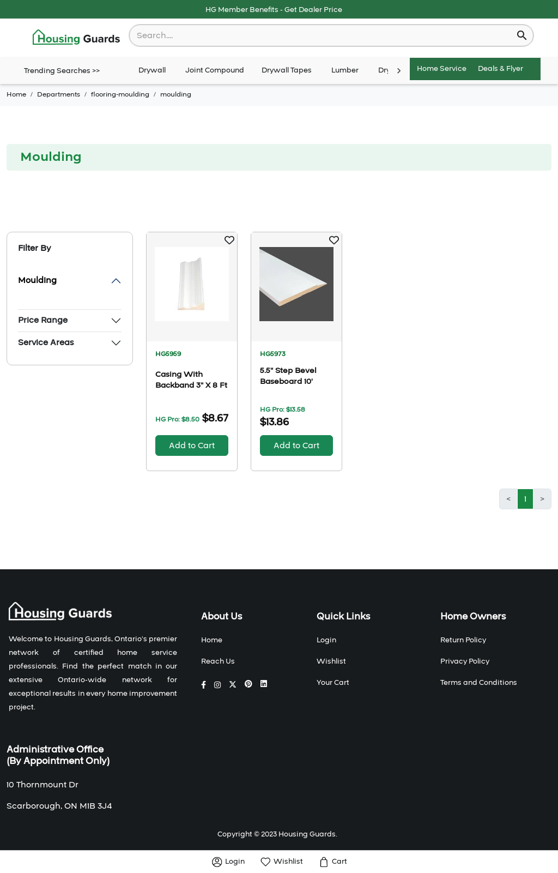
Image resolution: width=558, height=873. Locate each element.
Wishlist (331, 661)
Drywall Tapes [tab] (286, 71)
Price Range (43, 320)
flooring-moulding (120, 94)
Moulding (37, 280)
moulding (175, 94)
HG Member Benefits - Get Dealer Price (273, 9)
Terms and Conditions (478, 682)
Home (16, 94)
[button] (229, 240)
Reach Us (218, 661)
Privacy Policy (464, 661)
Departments (58, 94)
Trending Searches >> (62, 70)
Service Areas (46, 342)
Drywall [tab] (152, 71)
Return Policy (463, 640)
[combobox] (323, 35)
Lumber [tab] (344, 71)
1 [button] (525, 499)
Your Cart (333, 682)
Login (326, 640)
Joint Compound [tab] (215, 71)
